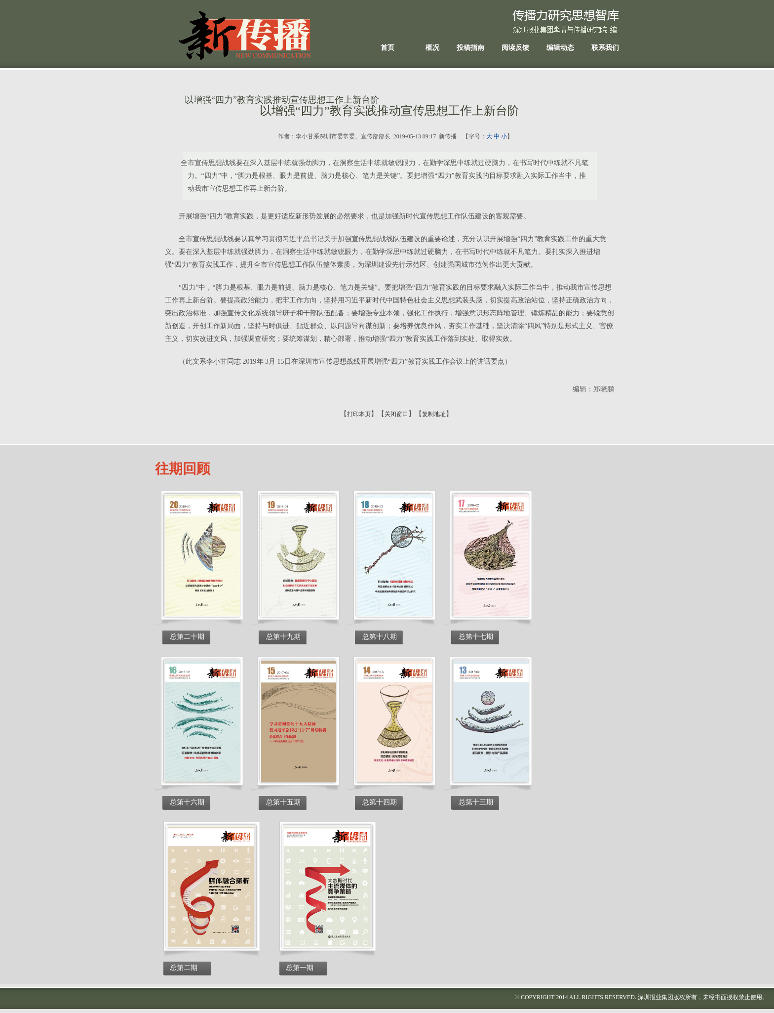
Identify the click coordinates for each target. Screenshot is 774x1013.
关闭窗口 (396, 414)
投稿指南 (470, 47)
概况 (432, 47)
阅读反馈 (515, 47)
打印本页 (359, 414)
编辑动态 (560, 47)
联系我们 (605, 47)
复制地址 (434, 414)
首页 (387, 47)
